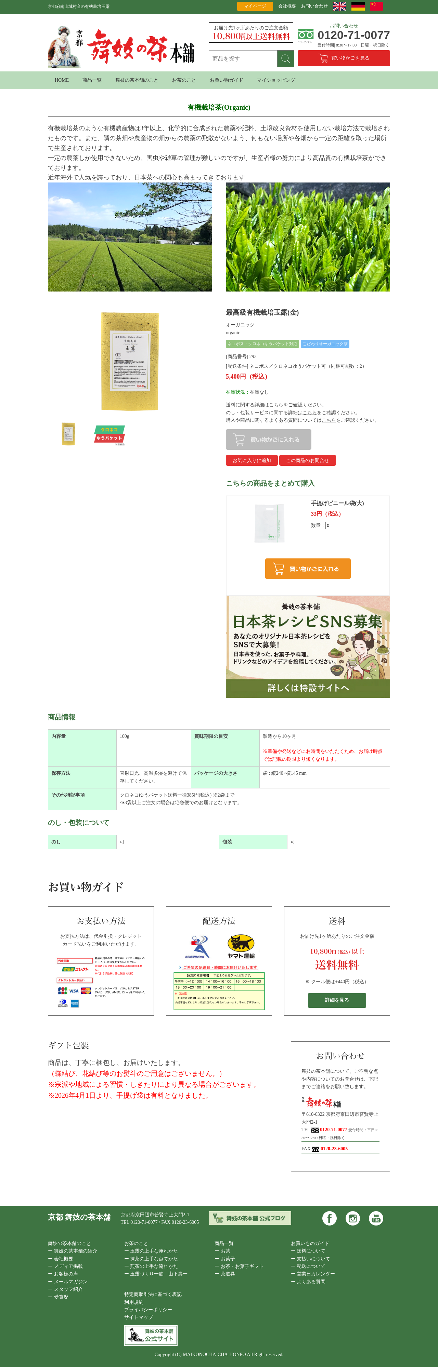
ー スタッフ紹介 (65, 1289)
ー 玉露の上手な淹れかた (151, 1251)
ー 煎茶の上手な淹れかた (151, 1266)
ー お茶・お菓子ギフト (239, 1266)
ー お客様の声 (63, 1273)
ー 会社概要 (60, 1258)
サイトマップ (138, 1317)
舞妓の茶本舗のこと (136, 80)
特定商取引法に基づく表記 (153, 1294)
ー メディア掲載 (65, 1266)
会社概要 (287, 6)
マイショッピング (276, 80)
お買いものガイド (310, 1243)
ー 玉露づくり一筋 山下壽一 (156, 1273)
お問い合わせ (314, 6)
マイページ (255, 6)
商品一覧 (92, 80)
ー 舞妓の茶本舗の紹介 (72, 1251)
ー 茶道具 (225, 1273)
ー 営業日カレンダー (313, 1273)
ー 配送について (308, 1266)
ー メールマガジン (68, 1281)
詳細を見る (337, 1000)
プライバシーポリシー (148, 1309)
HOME (62, 80)
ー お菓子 (225, 1258)
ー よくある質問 (308, 1281)
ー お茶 (222, 1251)
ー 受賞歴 (58, 1297)
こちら (276, 404)
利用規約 (133, 1302)
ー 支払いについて (311, 1258)
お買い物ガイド (226, 80)
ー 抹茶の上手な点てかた (151, 1258)
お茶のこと (184, 80)
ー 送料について (308, 1251)
